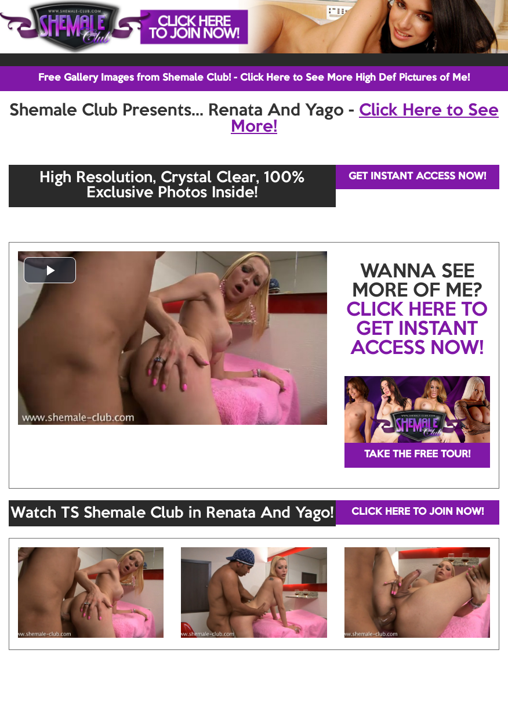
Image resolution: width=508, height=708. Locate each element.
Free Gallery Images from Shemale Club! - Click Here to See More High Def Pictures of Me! (254, 78)
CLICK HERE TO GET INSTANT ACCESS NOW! (417, 329)
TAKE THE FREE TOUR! (417, 454)
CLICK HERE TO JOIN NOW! (417, 512)
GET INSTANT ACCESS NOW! (417, 176)
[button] (50, 270)
